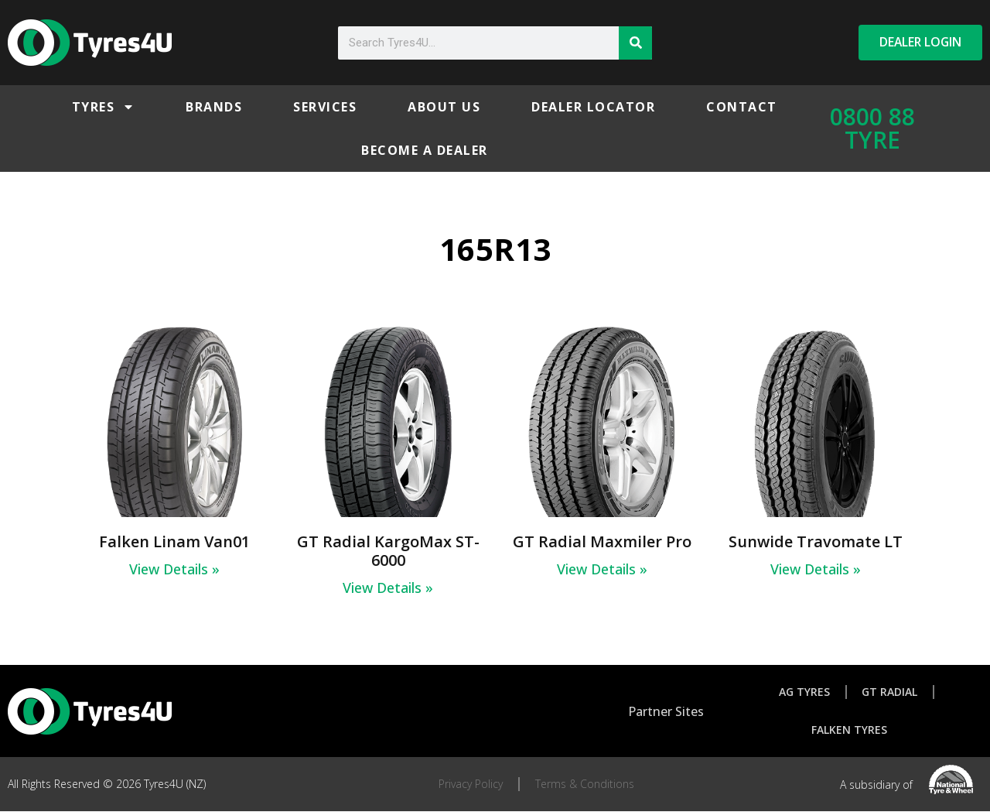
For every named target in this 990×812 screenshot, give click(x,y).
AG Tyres (804, 691)
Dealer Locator (593, 106)
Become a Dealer (424, 150)
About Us (444, 106)
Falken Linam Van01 (174, 541)
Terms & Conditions (584, 784)
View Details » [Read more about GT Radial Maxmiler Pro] (602, 569)
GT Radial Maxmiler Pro (602, 541)
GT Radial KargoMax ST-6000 (388, 550)
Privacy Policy (471, 784)
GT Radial (890, 691)
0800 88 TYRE (872, 128)
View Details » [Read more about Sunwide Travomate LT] (815, 569)
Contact (741, 106)
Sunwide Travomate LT (816, 541)
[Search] (635, 43)
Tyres (103, 107)
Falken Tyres (849, 730)
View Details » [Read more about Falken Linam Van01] (174, 569)
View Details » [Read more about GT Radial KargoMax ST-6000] (388, 587)
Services (325, 106)
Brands (214, 106)
